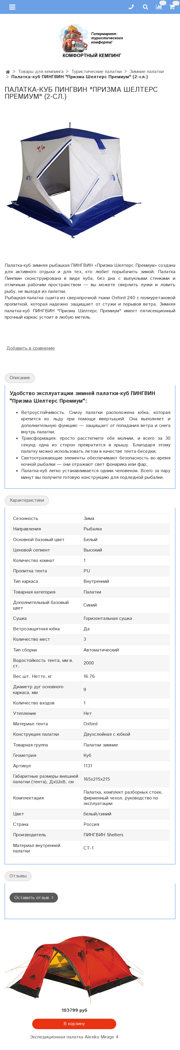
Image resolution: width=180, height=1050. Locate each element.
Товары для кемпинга (40, 71)
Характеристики (27, 500)
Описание (20, 378)
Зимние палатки (147, 71)
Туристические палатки (96, 71)
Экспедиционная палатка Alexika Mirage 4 (74, 1037)
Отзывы (18, 876)
